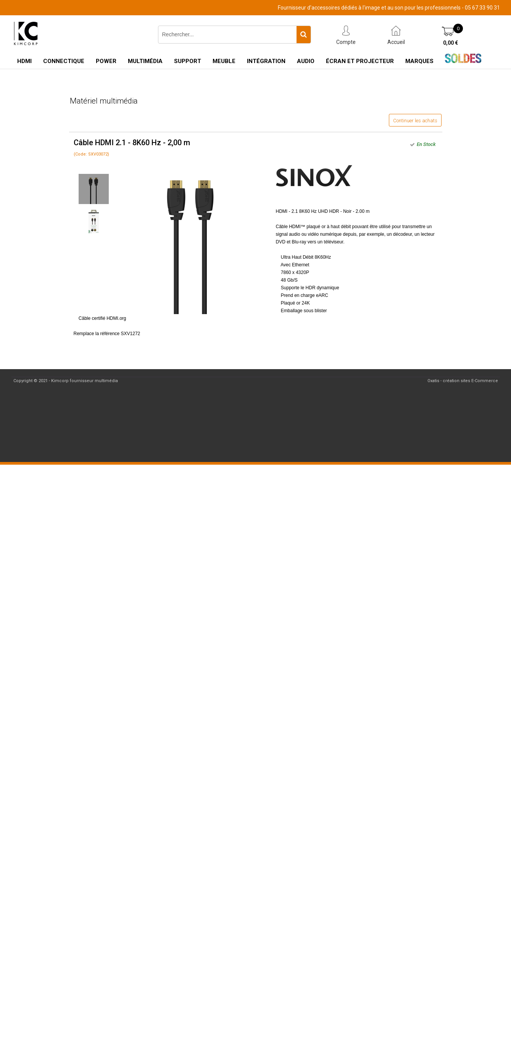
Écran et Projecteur (360, 61)
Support (187, 61)
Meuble (224, 61)
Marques (419, 61)
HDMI (24, 61)
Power (106, 61)
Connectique (63, 61)
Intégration (266, 61)
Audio (305, 61)
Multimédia (145, 61)
